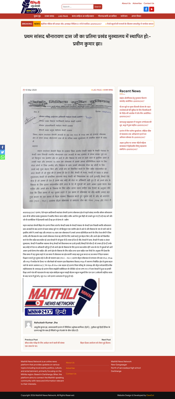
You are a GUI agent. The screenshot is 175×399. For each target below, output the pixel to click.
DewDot (150, 395)
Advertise (137, 3)
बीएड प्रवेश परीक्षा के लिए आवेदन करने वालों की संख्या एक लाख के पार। (44, 344)
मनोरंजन (124, 16)
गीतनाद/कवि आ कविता (107, 16)
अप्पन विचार (136, 16)
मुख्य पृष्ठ (37, 16)
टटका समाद (49, 16)
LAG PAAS (63, 16)
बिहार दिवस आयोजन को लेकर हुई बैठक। (95, 343)
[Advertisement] (87, 69)
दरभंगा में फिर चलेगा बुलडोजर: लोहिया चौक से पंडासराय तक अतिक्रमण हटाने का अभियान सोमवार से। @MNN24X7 (135, 134)
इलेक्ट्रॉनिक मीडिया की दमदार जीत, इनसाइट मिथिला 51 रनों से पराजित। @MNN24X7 (69, 24)
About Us (126, 3)
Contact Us (149, 3)
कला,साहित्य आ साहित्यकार (83, 16)
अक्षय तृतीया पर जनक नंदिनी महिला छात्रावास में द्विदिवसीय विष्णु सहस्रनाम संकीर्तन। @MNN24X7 (133, 146)
